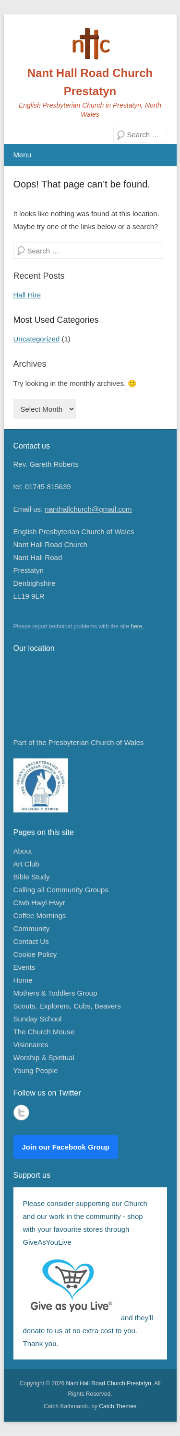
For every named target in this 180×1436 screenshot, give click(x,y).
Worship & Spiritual (43, 1057)
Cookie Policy (35, 954)
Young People (35, 1070)
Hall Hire (27, 295)
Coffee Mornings (39, 915)
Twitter (21, 1112)
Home (23, 980)
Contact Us (31, 941)
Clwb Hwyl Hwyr (39, 903)
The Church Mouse (44, 1032)
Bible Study (31, 877)
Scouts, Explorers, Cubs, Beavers (67, 1006)
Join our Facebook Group (66, 1147)
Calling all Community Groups (60, 890)
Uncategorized (36, 339)
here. (137, 626)
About (22, 851)
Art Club (26, 864)
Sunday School (37, 1019)
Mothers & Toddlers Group (55, 993)
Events (24, 967)
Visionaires (30, 1045)
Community (31, 928)
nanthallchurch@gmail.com (88, 509)
